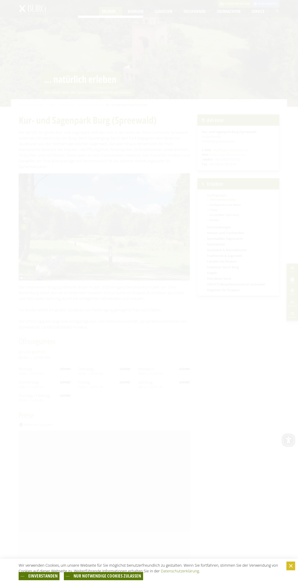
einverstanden (46, 575)
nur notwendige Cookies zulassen (122, 575)
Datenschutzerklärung (180, 570)
